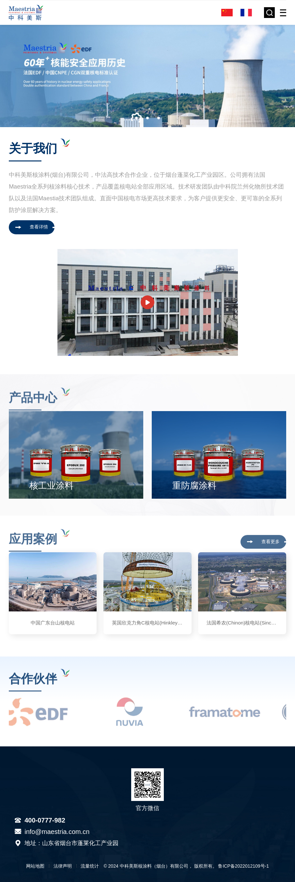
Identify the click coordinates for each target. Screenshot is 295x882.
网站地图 (35, 866)
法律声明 (63, 866)
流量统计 (90, 866)
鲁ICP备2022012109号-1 (243, 866)
